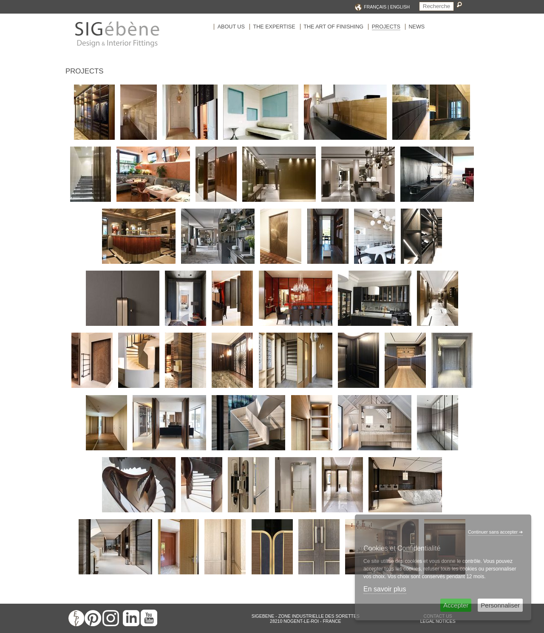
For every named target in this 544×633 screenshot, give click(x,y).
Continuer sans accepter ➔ (495, 531)
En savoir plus (384, 589)
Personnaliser (500, 605)
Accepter (455, 605)
